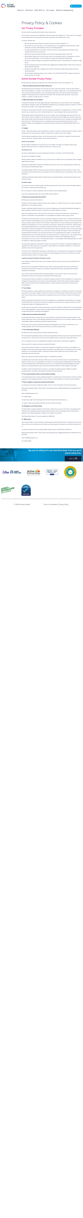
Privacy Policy (63, 504)
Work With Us (39, 10)
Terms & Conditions (50, 504)
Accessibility (77, 6)
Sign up (73, 459)
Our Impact (50, 10)
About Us (20, 10)
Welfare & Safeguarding (64, 10)
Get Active (29, 10)
